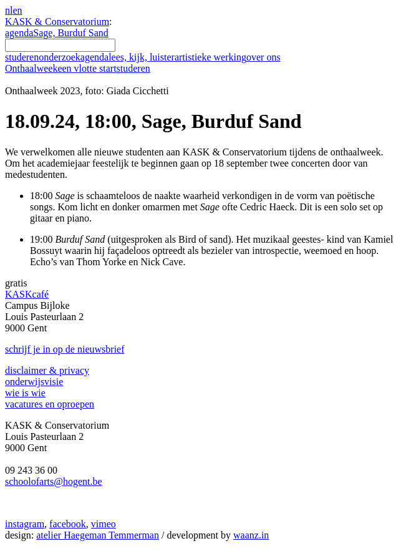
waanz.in (251, 535)
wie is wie (25, 393)
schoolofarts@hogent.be (53, 481)
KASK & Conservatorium (57, 21)
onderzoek (59, 57)
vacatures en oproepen (49, 404)
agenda (19, 32)
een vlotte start (103, 68)
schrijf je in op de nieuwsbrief (65, 349)
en (17, 10)
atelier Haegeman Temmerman (97, 535)
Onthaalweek (31, 68)
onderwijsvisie (34, 381)
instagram (24, 524)
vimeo (103, 524)
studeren (22, 57)
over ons (263, 57)
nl (8, 10)
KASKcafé (27, 294)
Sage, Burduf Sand (70, 32)
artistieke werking (210, 57)
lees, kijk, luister (142, 57)
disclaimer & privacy (47, 370)
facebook (67, 524)
